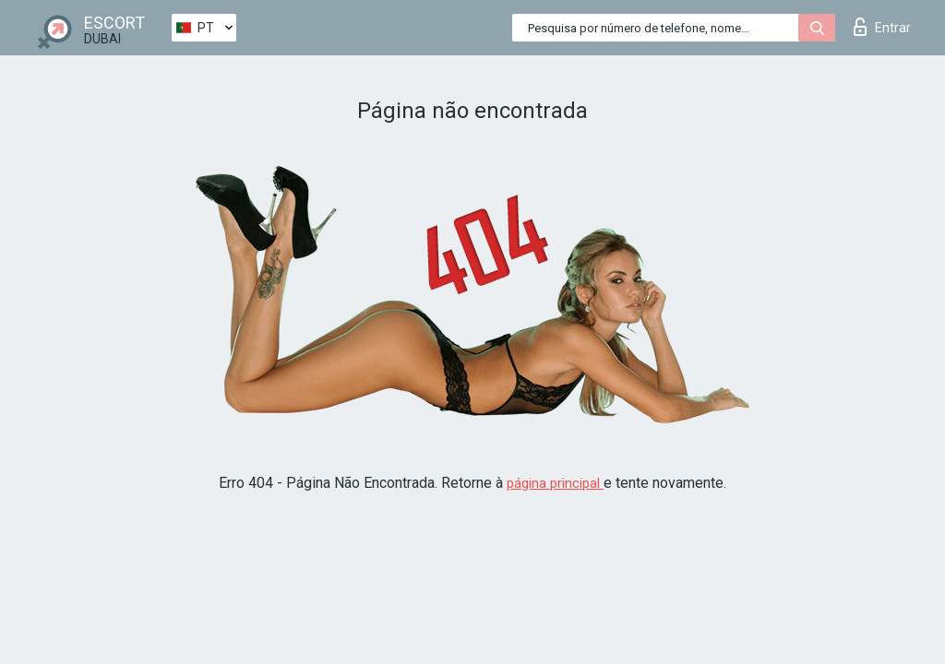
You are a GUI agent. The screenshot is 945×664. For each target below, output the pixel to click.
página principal (555, 483)
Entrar (882, 27)
